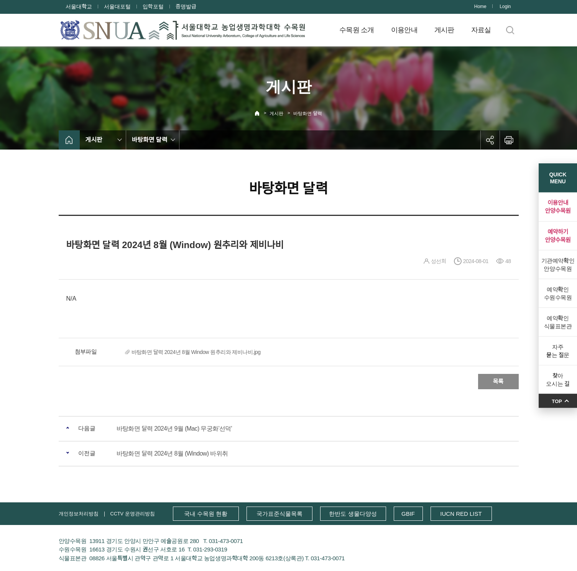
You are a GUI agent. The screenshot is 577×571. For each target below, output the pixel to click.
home (69, 140)
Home (480, 6)
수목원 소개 (356, 30)
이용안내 (404, 30)
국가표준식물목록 (279, 513)
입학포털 (153, 6)
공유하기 (490, 140)
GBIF (408, 513)
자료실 (481, 30)
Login (505, 6)
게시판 (444, 30)
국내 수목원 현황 (205, 513)
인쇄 (509, 140)
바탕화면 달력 (307, 113)
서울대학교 (79, 6)
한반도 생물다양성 (352, 513)
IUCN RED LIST (461, 513)
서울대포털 (117, 6)
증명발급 (186, 6)
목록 (498, 381)
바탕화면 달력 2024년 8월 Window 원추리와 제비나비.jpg (196, 352)
